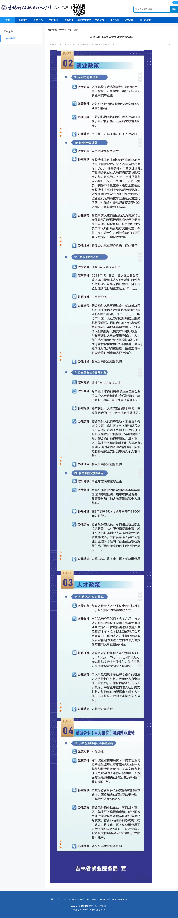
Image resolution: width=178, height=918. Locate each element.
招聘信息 (38, 20)
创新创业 (68, 20)
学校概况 (53, 20)
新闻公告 (23, 20)
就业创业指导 (84, 20)
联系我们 (129, 20)
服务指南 (114, 20)
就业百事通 (145, 20)
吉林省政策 (10, 38)
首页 (7, 20)
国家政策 (8, 31)
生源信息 (99, 20)
